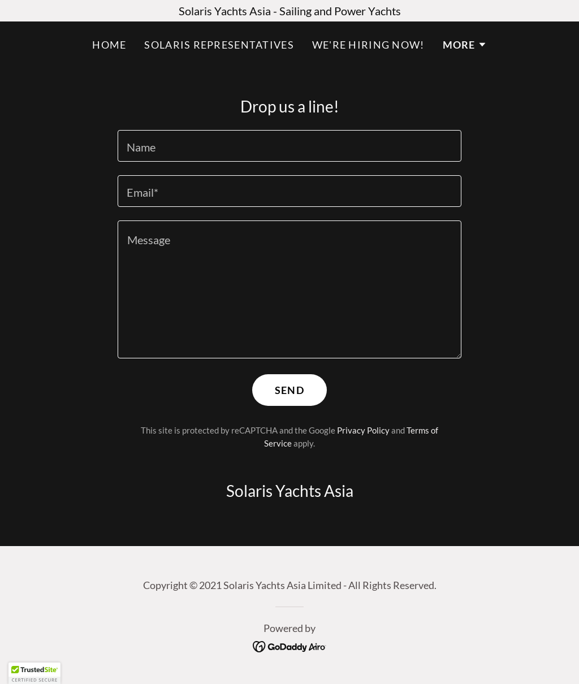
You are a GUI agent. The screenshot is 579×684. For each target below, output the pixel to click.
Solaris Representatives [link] (218, 44)
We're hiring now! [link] (368, 44)
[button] (465, 44)
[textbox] (289, 146)
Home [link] (109, 44)
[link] (290, 645)
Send (289, 390)
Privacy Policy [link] (363, 430)
